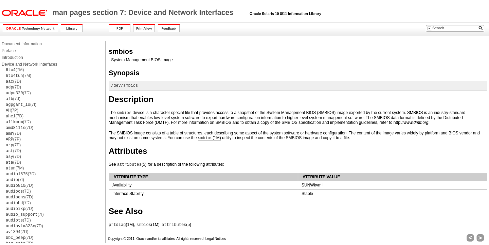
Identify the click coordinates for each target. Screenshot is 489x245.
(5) (132, 164)
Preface (9, 50)
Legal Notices (215, 239)
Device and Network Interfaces (29, 64)
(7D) (13, 81)
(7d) (13, 98)
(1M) (209, 138)
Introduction (12, 57)
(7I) (21, 104)
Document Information (22, 44)
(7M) (15, 69)
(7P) (12, 110)
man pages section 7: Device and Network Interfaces (144, 13)
